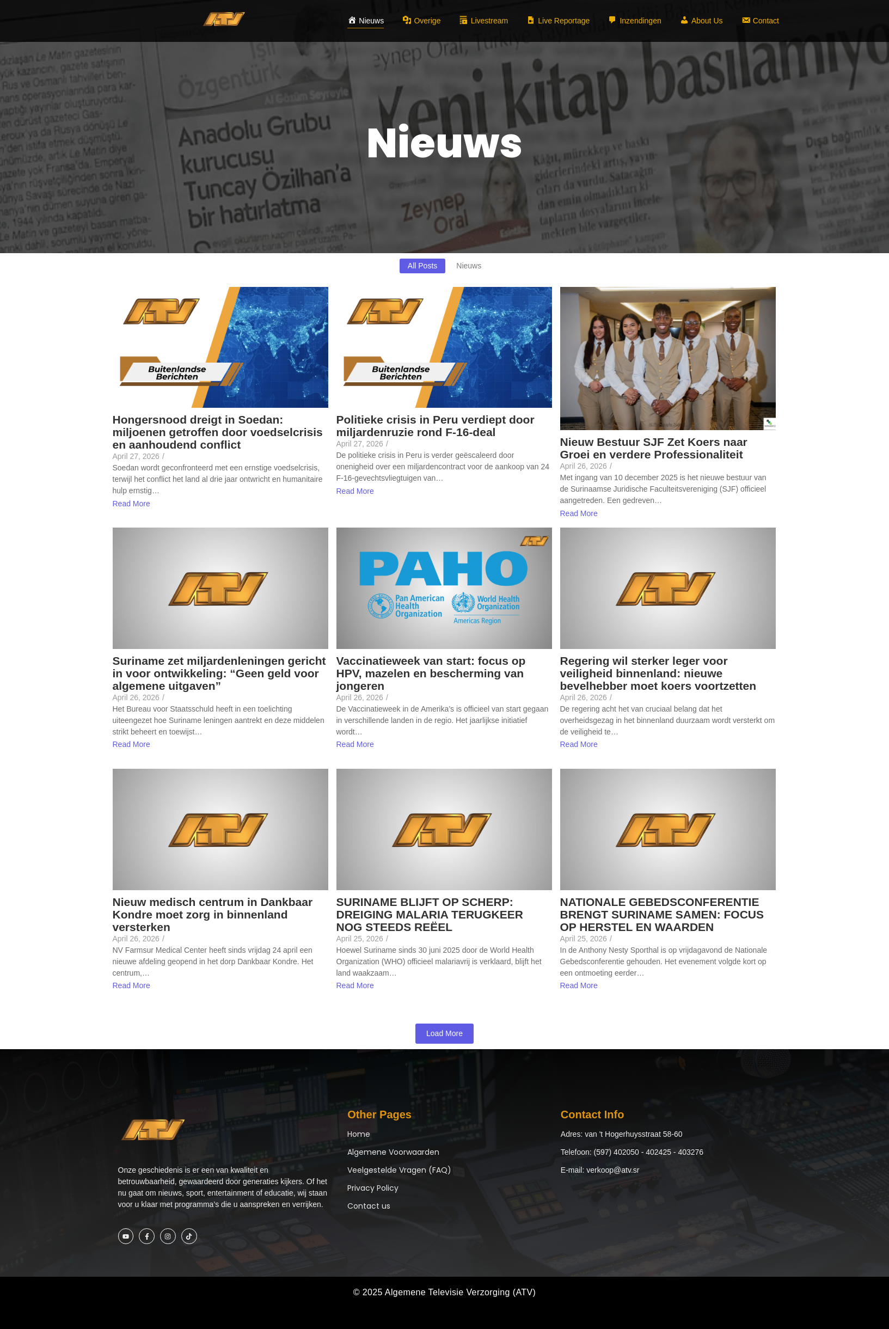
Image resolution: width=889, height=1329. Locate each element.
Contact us (368, 1206)
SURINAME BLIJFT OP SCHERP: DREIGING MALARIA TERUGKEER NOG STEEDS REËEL (429, 914)
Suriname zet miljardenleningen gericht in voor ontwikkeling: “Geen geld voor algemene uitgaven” (219, 673)
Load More (444, 1033)
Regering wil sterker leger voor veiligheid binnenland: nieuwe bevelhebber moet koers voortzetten (658, 673)
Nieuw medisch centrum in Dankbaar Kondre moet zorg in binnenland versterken (213, 914)
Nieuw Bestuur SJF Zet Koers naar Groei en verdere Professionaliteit (653, 448)
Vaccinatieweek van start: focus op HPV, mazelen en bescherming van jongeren (431, 673)
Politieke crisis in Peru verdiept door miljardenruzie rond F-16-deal (435, 425)
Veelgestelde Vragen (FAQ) (399, 1170)
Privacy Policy (372, 1188)
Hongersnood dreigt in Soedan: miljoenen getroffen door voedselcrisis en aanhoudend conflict (218, 432)
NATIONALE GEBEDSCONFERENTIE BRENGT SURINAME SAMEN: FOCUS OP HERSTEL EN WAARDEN (662, 914)
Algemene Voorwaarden (393, 1152)
